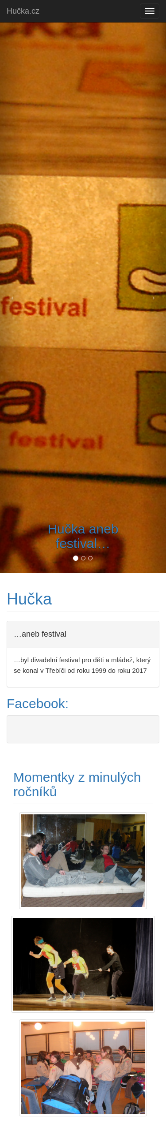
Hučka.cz (23, 11)
